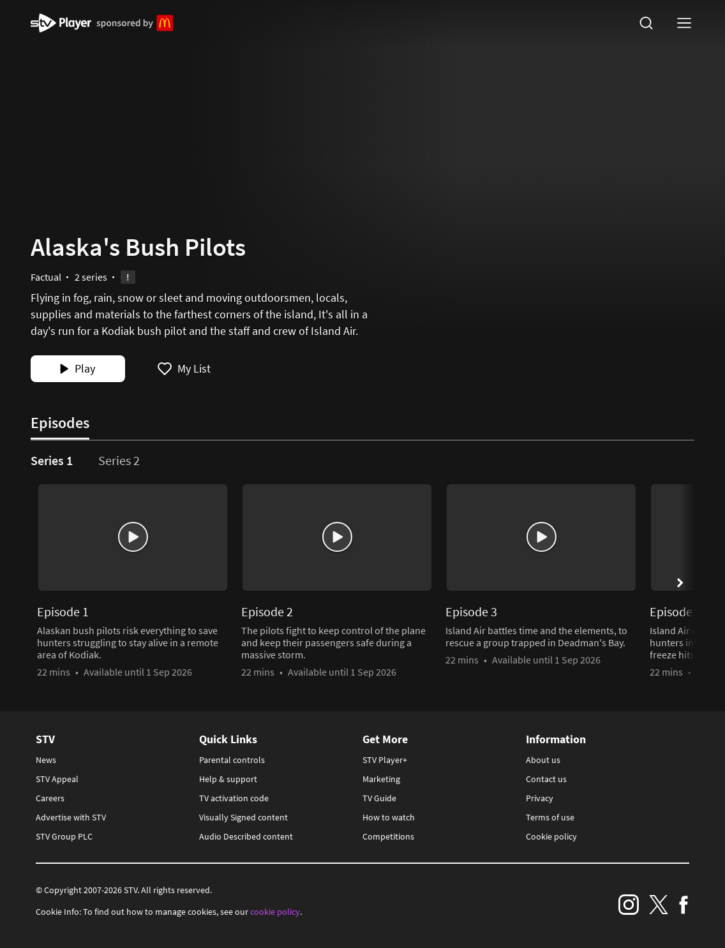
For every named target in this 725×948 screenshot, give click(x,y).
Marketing (381, 779)
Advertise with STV (71, 817)
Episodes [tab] (60, 423)
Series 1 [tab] (52, 460)
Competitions (388, 836)
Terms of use (550, 817)
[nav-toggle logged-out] (684, 23)
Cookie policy (551, 836)
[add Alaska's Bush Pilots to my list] (184, 368)
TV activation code (234, 798)
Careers (50, 798)
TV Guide (379, 798)
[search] (646, 23)
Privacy (539, 798)
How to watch (388, 817)
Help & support (228, 779)
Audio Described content (246, 836)
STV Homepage (61, 23)
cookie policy (275, 911)
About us (543, 760)
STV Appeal (57, 779)
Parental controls (232, 760)
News (46, 760)
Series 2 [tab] (119, 460)
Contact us (546, 779)
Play (76, 368)
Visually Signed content (243, 817)
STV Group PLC (64, 836)
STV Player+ (384, 760)
